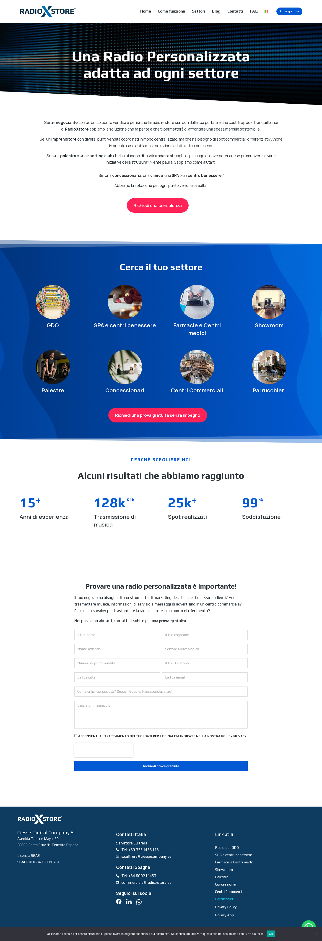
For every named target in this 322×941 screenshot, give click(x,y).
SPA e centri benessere (125, 325)
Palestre (53, 390)
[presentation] (103, 750)
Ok (271, 934)
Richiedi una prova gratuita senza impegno (157, 415)
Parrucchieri (269, 390)
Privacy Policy (225, 907)
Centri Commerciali (197, 390)
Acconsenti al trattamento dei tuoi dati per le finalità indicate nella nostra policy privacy (162, 736)
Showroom (269, 325)
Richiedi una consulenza (158, 205)
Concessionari (124, 390)
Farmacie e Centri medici (197, 329)
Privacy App (224, 915)
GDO (53, 325)
